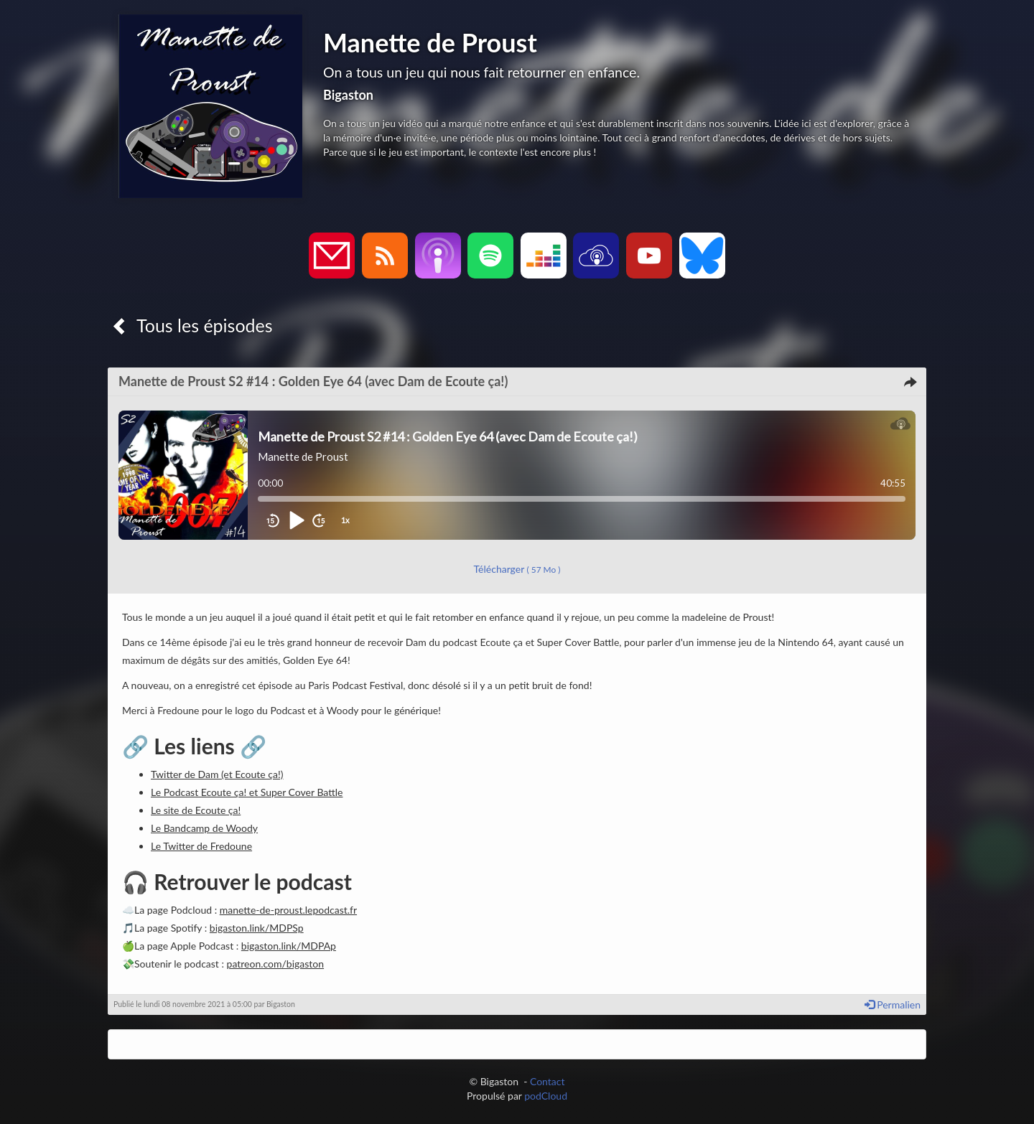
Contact (547, 1081)
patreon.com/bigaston (276, 963)
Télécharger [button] (517, 569)
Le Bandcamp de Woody (204, 828)
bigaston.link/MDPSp (257, 928)
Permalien (893, 1004)
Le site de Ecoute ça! (196, 810)
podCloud (545, 1096)
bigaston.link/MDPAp (288, 946)
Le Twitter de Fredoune (201, 846)
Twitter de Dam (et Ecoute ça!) (217, 774)
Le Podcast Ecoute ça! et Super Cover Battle (247, 792)
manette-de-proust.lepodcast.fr (288, 910)
